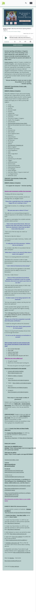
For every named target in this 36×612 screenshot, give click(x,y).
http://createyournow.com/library (21, 552)
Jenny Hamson (15, 566)
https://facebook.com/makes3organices (18, 380)
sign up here (21, 550)
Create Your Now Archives (14, 433)
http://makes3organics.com (15, 373)
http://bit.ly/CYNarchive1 (11, 438)
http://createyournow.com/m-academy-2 (16, 540)
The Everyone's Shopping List (15, 145)
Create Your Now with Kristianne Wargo (12, 31)
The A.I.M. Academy (17, 536)
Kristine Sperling (9, 62)
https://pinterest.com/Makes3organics (18, 387)
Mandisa (12, 558)
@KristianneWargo (10, 464)
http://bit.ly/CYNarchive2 (26, 438)
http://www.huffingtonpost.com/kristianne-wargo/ (18, 485)
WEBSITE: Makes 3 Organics (13, 91)
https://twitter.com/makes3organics (22, 383)
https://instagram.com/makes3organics (18, 392)
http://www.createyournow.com (18, 534)
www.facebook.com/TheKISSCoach (14, 470)
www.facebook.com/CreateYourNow (14, 472)
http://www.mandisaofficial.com (13, 561)
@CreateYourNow (10, 466)
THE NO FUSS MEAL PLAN (12, 460)
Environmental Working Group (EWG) (17, 123)
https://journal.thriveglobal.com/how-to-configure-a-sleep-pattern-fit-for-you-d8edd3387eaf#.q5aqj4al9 (18, 494)
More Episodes (18, 45)
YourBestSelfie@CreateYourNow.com (14, 476)
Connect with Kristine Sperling (15, 371)
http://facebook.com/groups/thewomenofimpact (17, 512)
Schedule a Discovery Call (12, 543)
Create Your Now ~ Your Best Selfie (16, 515)
